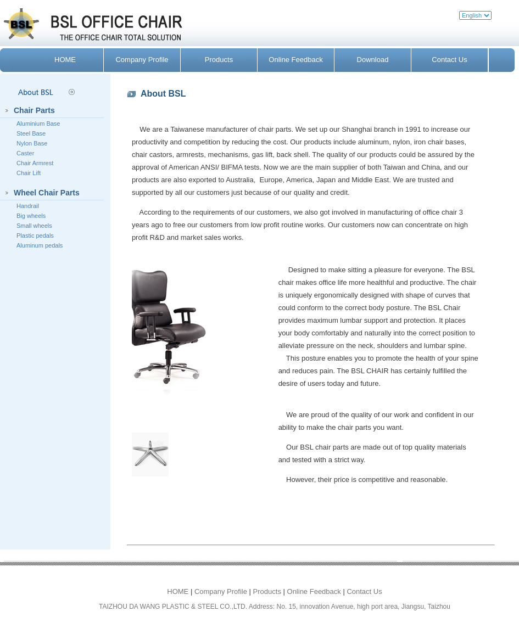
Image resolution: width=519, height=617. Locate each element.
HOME (65, 59)
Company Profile (141, 59)
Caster (25, 153)
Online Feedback (295, 59)
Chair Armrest (34, 163)
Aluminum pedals (39, 245)
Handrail (27, 206)
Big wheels (31, 215)
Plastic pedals (35, 235)
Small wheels (34, 225)
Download (373, 59)
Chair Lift (28, 173)
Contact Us (449, 59)
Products (219, 59)
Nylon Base (31, 143)
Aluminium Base (38, 123)
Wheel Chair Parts (47, 192)
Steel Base (31, 133)
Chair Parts (34, 110)
